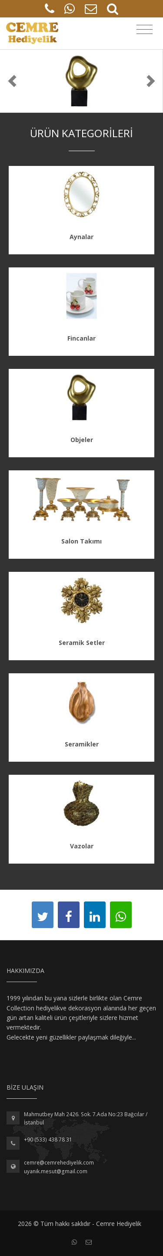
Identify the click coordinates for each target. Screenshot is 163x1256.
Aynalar (81, 237)
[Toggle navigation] (144, 29)
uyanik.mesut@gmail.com (55, 1171)
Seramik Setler (82, 642)
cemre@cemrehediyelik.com (59, 1162)
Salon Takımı (81, 541)
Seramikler (82, 744)
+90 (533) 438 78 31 (48, 1139)
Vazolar (81, 846)
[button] (12, 81)
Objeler (81, 440)
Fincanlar (81, 338)
